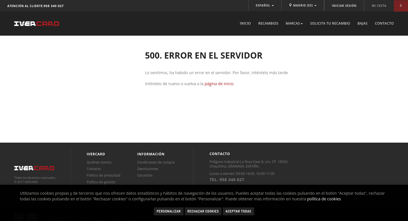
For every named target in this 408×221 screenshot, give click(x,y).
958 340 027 (54, 6)
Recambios (268, 23)
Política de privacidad (103, 175)
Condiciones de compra (156, 162)
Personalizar (169, 211)
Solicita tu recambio (330, 23)
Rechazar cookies (203, 211)
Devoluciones (147, 168)
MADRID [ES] (302, 5)
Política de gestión (101, 182)
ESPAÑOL (265, 5)
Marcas (294, 23)
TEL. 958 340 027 (227, 179)
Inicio (245, 23)
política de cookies (324, 198)
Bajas (362, 23)
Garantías (144, 175)
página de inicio (219, 83)
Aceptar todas (238, 211)
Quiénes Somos (99, 162)
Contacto (384, 23)
